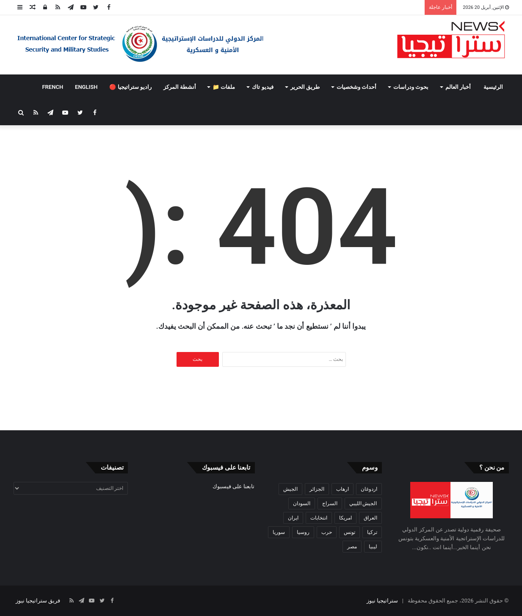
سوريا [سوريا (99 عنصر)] (279, 532)
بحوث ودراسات (410, 87)
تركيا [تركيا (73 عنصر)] (372, 532)
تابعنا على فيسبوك (233, 486)
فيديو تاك (262, 87)
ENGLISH (86, 87)
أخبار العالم (458, 87)
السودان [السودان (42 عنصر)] (301, 503)
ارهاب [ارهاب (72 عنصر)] (342, 489)
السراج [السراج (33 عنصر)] (329, 503)
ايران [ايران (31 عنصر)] (293, 518)
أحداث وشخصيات (356, 87)
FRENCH (52, 87)
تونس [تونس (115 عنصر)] (349, 532)
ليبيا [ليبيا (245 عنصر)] (373, 547)
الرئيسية (493, 87)
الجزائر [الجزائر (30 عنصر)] (316, 489)
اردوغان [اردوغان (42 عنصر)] (369, 489)
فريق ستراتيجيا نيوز (38, 600)
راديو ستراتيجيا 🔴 (130, 87)
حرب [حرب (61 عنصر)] (326, 532)
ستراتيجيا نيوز (382, 600)
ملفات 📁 (224, 87)
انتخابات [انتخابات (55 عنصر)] (318, 518)
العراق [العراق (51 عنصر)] (370, 518)
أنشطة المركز (179, 87)
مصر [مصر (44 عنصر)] (352, 547)
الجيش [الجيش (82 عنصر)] (290, 489)
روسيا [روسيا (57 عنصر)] (303, 532)
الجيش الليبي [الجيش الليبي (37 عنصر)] (363, 503)
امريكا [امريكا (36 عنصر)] (345, 518)
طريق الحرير (305, 87)
